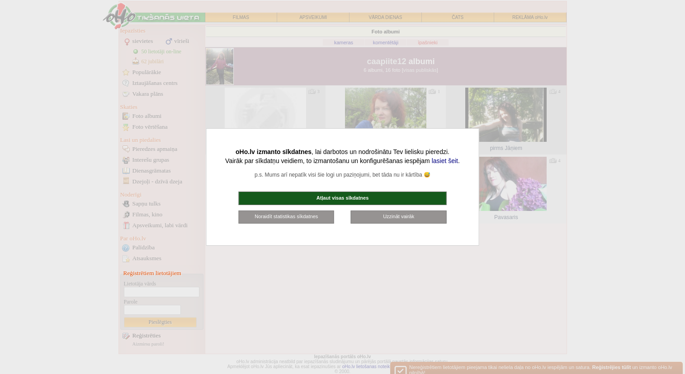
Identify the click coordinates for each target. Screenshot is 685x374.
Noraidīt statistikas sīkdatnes (286, 216)
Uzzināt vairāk (398, 216)
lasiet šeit (445, 160)
